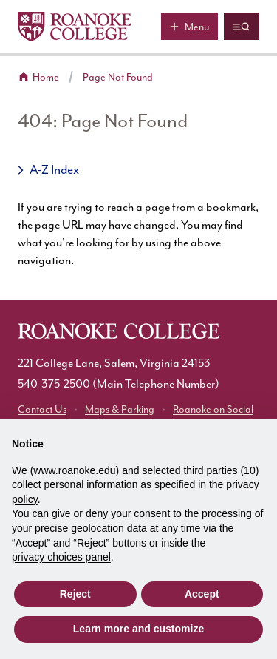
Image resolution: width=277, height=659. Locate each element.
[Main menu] (189, 26)
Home (46, 78)
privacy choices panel (61, 557)
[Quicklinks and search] (241, 26)
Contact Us (42, 410)
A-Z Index (54, 170)
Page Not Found (118, 78)
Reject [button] (75, 594)
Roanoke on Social (213, 410)
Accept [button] (202, 594)
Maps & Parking (119, 410)
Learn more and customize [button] (138, 629)
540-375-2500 (54, 384)
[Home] (74, 26)
